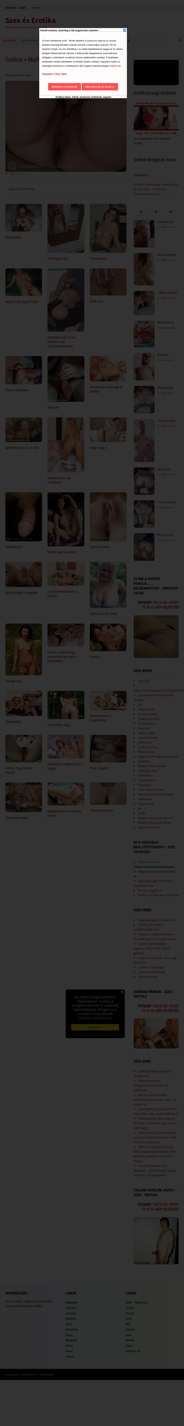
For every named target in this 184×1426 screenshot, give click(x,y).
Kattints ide (115, 66)
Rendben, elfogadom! (64, 86)
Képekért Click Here (54, 74)
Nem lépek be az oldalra (99, 86)
